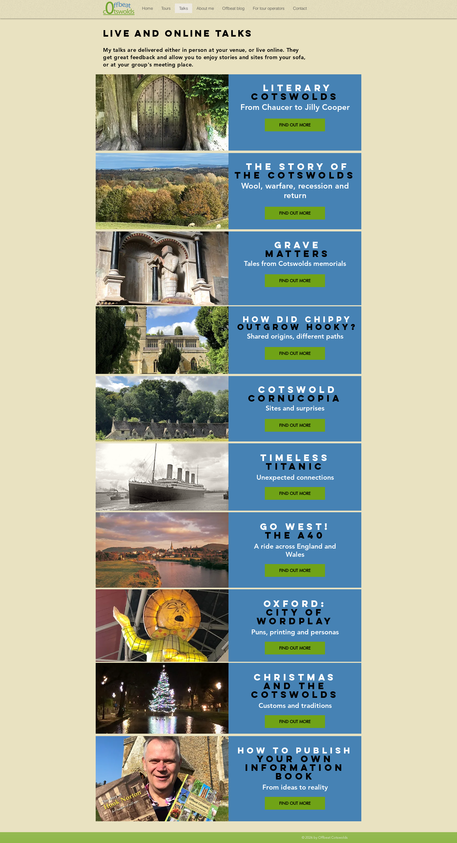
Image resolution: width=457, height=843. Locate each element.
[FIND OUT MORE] (295, 125)
